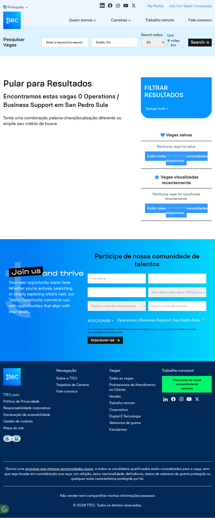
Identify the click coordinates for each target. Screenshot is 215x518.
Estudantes (118, 429)
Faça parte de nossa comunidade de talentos (187, 384)
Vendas (115, 396)
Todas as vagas (121, 378)
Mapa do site (13, 428)
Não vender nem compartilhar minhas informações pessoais (107, 495)
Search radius (152, 35)
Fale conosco (200, 19)
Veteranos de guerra (125, 422)
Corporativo (118, 409)
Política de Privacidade (21, 401)
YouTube (125, 5)
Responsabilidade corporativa (26, 408)
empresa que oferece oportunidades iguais (59, 469)
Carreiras (119, 19)
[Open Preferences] (4, 509)
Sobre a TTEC (67, 378)
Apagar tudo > (157, 108)
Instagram (118, 5)
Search (198, 42)
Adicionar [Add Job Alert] (99, 320)
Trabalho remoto (159, 19)
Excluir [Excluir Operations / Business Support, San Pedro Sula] (203, 320)
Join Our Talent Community (190, 6)
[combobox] (114, 42)
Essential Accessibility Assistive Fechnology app (12, 438)
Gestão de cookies (18, 421)
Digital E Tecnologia (125, 416)
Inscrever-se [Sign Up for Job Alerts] (102, 340)
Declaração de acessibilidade (26, 414)
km (173, 45)
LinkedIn (102, 5)
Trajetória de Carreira (72, 384)
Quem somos (80, 19)
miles (175, 40)
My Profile (156, 6)
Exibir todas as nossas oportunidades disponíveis (177, 158)
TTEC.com (11, 395)
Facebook (110, 5)
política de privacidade (159, 329)
